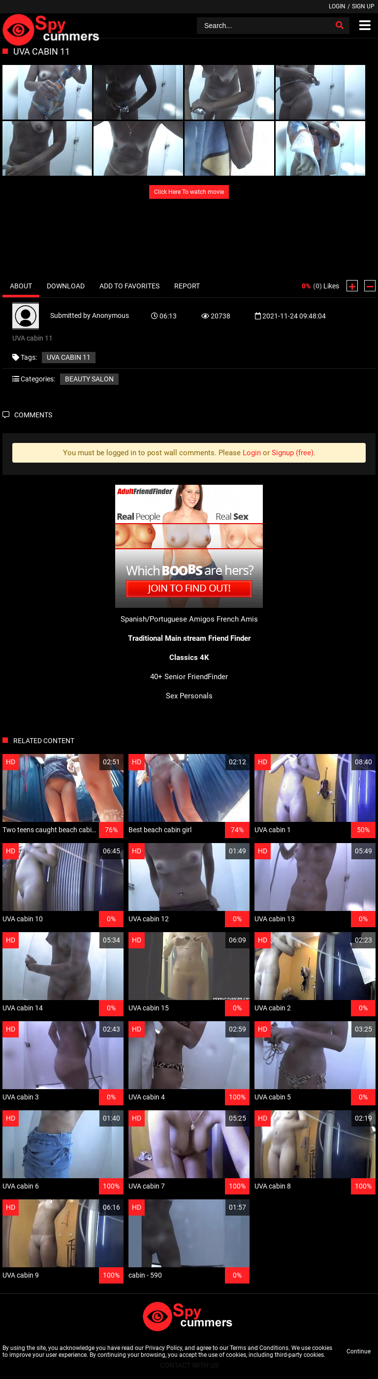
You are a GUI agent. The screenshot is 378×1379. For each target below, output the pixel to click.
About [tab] (21, 286)
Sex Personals (189, 695)
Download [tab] (66, 286)
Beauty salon (89, 379)
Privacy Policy (163, 1348)
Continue (358, 1351)
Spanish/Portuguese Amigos (168, 619)
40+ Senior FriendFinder (189, 676)
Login (337, 6)
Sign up (363, 6)
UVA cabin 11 (69, 357)
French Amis (237, 619)
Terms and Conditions (259, 1348)
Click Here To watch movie (189, 191)
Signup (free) (293, 452)
